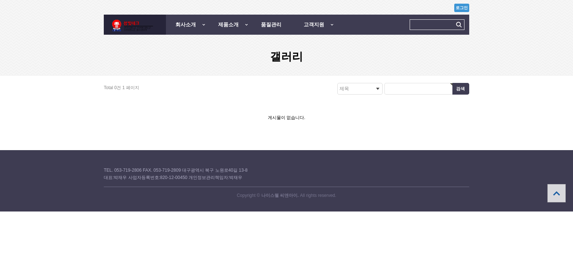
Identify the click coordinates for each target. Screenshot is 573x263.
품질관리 (271, 24)
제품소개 (228, 24)
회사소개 (185, 24)
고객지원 (314, 24)
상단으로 (556, 193)
